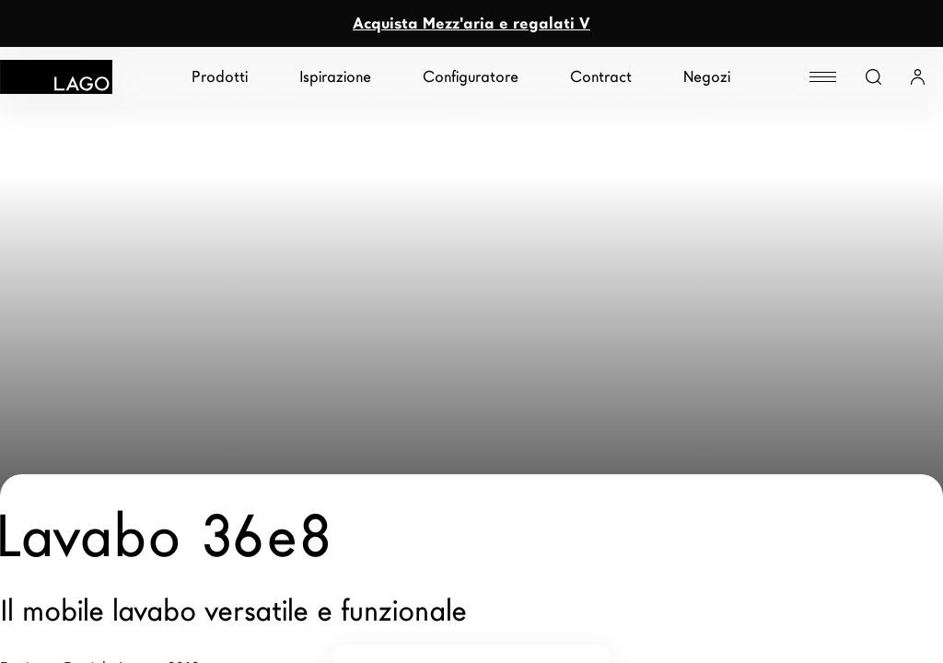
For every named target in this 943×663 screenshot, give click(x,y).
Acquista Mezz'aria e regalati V (471, 23)
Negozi (706, 76)
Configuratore (470, 76)
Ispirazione (335, 76)
